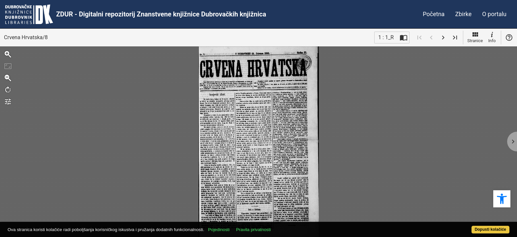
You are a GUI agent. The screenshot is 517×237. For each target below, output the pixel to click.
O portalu (494, 14)
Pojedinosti (244, 226)
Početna (433, 14)
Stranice (475, 37)
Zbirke (463, 14)
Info (492, 37)
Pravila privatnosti (279, 226)
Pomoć (509, 37)
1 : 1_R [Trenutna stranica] (386, 37)
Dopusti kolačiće (462, 226)
